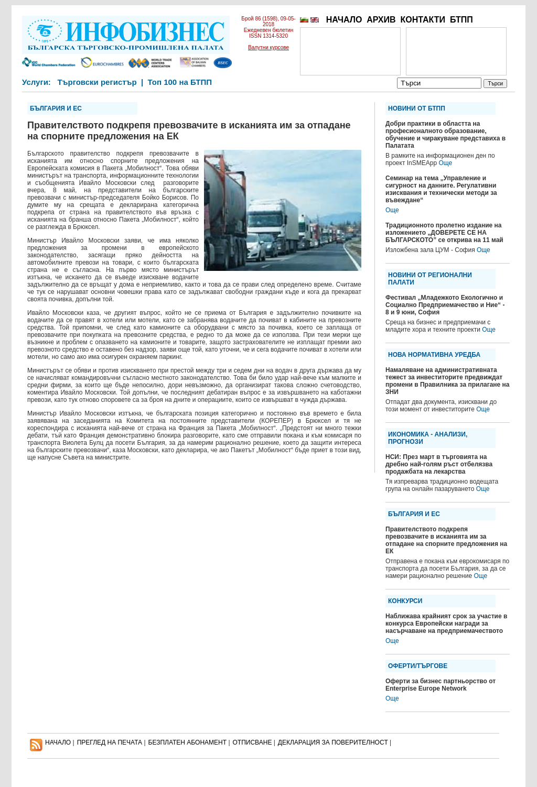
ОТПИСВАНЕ (252, 742)
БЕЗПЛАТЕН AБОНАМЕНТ (187, 742)
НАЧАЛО (344, 19)
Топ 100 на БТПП (180, 82)
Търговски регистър (96, 82)
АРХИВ (381, 19)
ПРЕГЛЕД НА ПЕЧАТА (109, 742)
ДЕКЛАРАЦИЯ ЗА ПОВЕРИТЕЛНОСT (333, 742)
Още (445, 163)
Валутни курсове (268, 47)
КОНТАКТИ (422, 19)
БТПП (461, 19)
